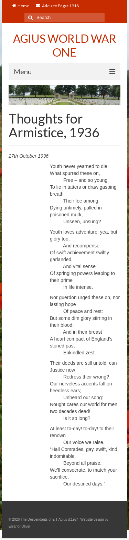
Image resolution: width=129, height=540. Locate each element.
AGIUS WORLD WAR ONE (64, 45)
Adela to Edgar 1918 (57, 5)
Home (20, 5)
